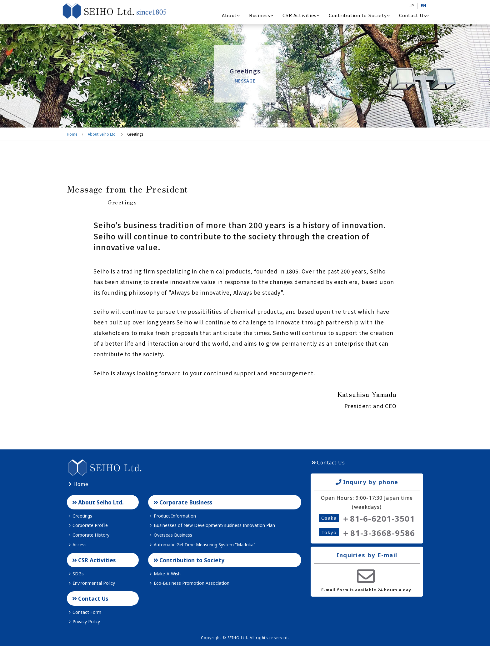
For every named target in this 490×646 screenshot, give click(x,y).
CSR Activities (301, 15)
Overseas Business (170, 535)
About (231, 15)
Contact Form (84, 612)
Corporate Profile (87, 525)
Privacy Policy (83, 621)
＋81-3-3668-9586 (378, 533)
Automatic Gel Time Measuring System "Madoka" (201, 545)
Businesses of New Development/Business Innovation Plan (211, 525)
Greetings (79, 516)
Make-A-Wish (164, 574)
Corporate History (88, 535)
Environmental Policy (91, 583)
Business (261, 15)
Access (77, 545)
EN (423, 5)
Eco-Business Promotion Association (188, 583)
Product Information (172, 516)
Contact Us (414, 15)
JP (411, 5)
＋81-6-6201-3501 (378, 518)
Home (72, 134)
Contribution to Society (359, 15)
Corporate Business (182, 502)
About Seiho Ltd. (102, 134)
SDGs (75, 574)
